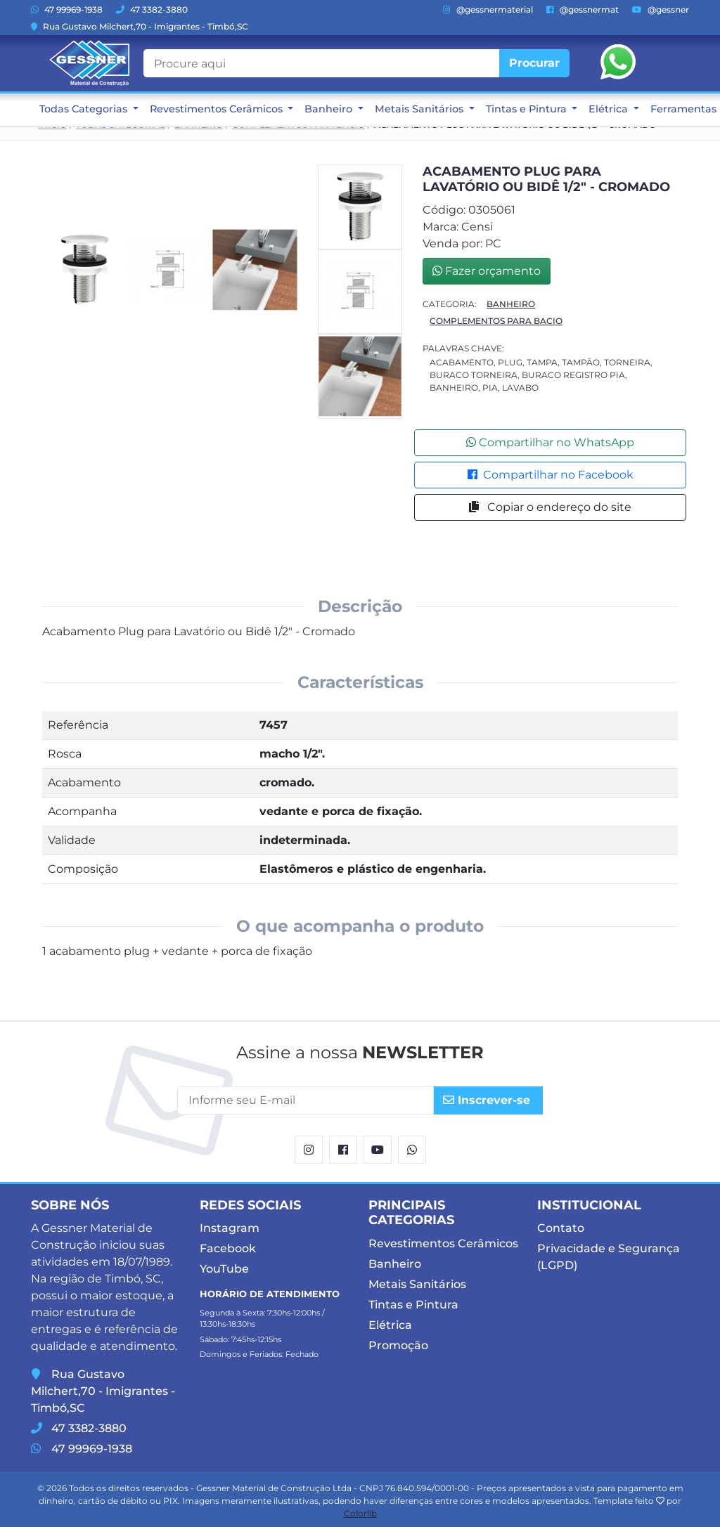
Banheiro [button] (329, 109)
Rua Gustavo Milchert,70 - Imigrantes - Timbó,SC (139, 26)
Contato (560, 1228)
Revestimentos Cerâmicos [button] (217, 109)
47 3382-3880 (152, 9)
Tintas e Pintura (413, 1304)
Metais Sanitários (417, 1284)
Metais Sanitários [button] (420, 109)
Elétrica (390, 1325)
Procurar (534, 63)
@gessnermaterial (488, 9)
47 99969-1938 (67, 9)
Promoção (398, 1345)
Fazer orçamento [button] (486, 271)
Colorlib (360, 1513)
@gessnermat (582, 9)
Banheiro (511, 304)
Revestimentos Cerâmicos (443, 1243)
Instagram (229, 1228)
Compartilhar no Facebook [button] (551, 474)
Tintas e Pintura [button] (528, 109)
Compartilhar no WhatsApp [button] (550, 442)
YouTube (224, 1268)
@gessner (660, 9)
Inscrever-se (486, 1100)
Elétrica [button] (610, 109)
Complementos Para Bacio (496, 321)
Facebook (228, 1248)
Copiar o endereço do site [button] (550, 507)
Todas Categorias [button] (84, 109)
